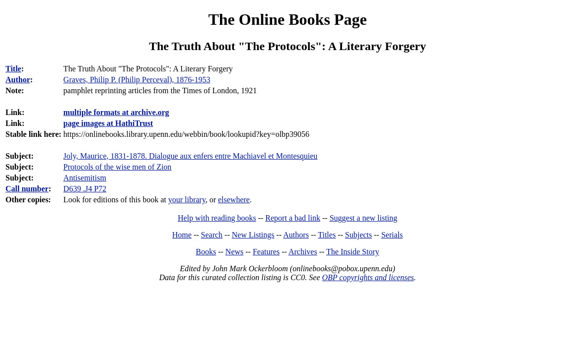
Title (13, 68)
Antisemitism (85, 178)
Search (212, 235)
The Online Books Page (287, 19)
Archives (302, 251)
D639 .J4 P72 (85, 188)
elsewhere (234, 199)
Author (17, 79)
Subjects (358, 235)
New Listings (253, 235)
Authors (296, 235)
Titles (327, 235)
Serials (392, 235)
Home (182, 235)
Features (266, 251)
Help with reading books (217, 218)
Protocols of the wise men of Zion (118, 167)
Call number (27, 188)
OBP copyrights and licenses (368, 277)
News (234, 251)
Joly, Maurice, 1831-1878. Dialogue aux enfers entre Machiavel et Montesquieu (191, 156)
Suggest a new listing (363, 218)
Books (206, 251)
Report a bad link (292, 218)
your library (187, 199)
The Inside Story (352, 251)
